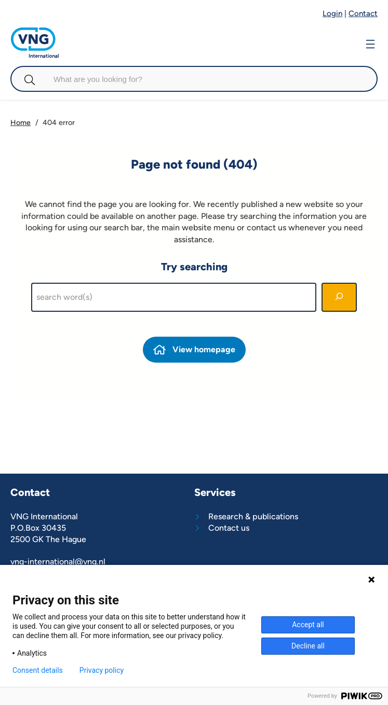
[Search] (339, 297)
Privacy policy (101, 670)
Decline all (308, 646)
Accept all (308, 624)
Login (332, 13)
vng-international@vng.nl (57, 561)
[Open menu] (370, 42)
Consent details (37, 670)
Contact (363, 13)
